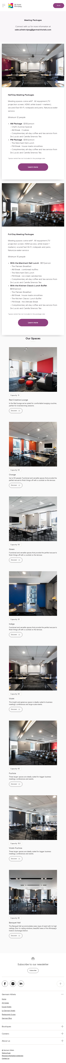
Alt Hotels (5, 1003)
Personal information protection (12, 1056)
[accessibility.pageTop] (60, 984)
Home (4, 999)
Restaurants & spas (9, 1014)
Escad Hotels (6, 1007)
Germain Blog (7, 1018)
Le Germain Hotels (8, 1011)
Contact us (5, 1058)
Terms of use (6, 1053)
